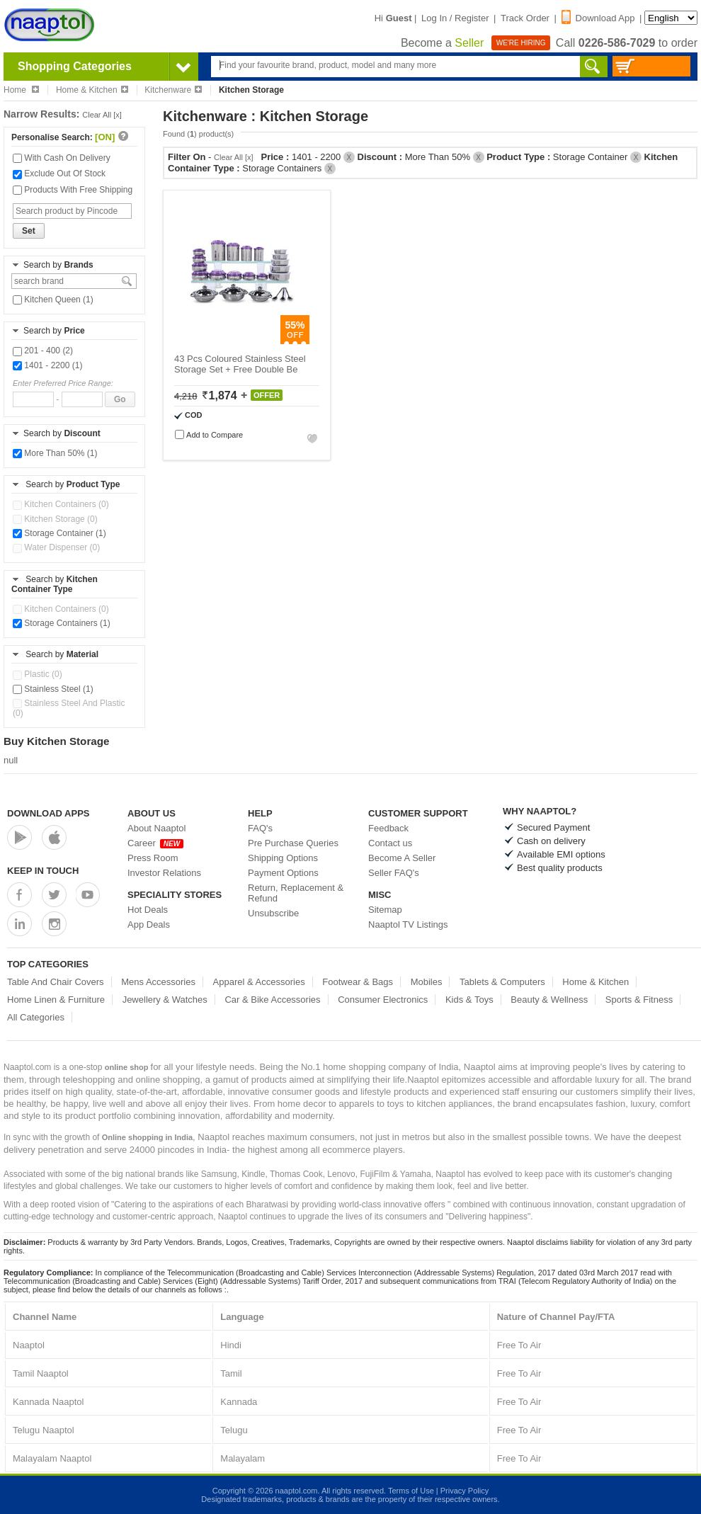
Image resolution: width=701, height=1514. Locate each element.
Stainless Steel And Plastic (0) (69, 708)
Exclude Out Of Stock (59, 173)
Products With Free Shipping (72, 190)
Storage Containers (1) (61, 623)
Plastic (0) (37, 674)
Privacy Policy (464, 1490)
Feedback (388, 828)
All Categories (35, 1017)
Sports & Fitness (639, 999)
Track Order (525, 18)
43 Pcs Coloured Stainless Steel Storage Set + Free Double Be (240, 364)
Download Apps (48, 813)
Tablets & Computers (502, 982)
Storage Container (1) (59, 533)
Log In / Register (455, 18)
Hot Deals (147, 909)
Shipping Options (283, 858)
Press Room (152, 858)
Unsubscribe (273, 913)
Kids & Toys (469, 999)
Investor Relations (164, 872)
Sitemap (385, 909)
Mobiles (427, 982)
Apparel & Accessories (259, 982)
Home (21, 90)
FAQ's (260, 828)
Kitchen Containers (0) (61, 504)
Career (155, 843)
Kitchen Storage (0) (55, 519)
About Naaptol (156, 828)
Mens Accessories (158, 982)
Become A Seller (401, 858)
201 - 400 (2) (43, 350)
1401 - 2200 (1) (47, 365)
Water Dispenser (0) (56, 547)
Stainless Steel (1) (53, 689)
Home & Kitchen (92, 90)
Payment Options (283, 872)
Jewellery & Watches (164, 999)
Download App (598, 18)
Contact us (390, 843)
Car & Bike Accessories (272, 999)
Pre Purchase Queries (293, 843)
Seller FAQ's (393, 872)
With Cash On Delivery (61, 158)
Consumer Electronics (383, 999)
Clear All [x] (102, 114)
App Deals (148, 924)
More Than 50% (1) (55, 453)
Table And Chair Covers (55, 982)
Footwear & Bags (357, 982)
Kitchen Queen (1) (53, 299)
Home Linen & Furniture (56, 999)
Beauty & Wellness (549, 999)
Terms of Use (411, 1490)
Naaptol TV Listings (408, 924)
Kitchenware (173, 90)
